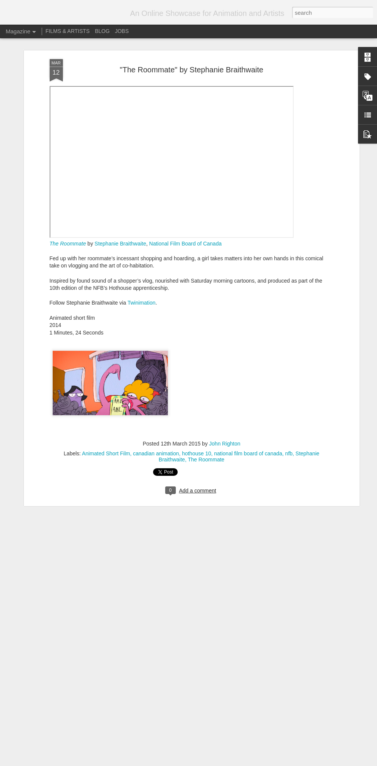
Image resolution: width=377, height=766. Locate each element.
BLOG (102, 31)
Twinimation (141, 301)
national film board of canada (248, 452)
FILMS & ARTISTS (67, 31)
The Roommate (206, 458)
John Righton (225, 442)
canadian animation (156, 452)
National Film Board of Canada (185, 242)
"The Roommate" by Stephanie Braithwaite (191, 68)
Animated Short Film (106, 452)
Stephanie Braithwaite (120, 242)
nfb (289, 452)
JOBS (122, 31)
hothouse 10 (196, 452)
